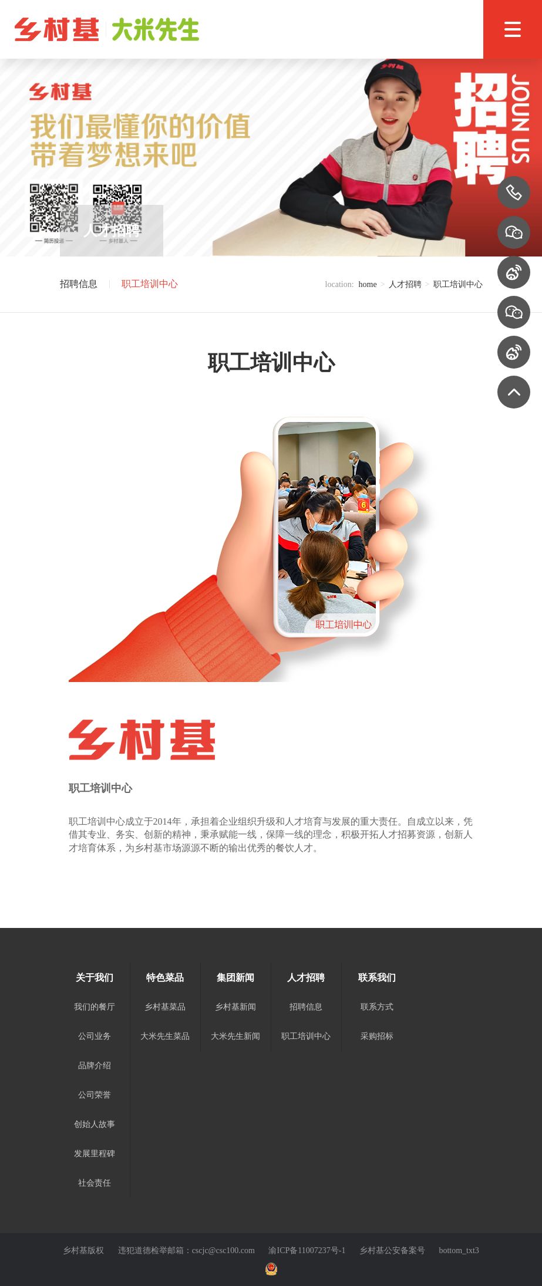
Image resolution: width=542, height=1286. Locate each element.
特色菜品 (165, 978)
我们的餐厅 (94, 1007)
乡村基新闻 (235, 1007)
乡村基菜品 (165, 1007)
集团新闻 (235, 978)
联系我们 (377, 978)
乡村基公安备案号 (392, 1250)
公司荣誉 (94, 1095)
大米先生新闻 (235, 1036)
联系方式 (377, 1007)
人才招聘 (405, 284)
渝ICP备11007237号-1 (306, 1250)
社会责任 (94, 1183)
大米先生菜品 (165, 1036)
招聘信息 (78, 284)
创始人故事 (94, 1124)
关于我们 (94, 978)
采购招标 (377, 1036)
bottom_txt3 (459, 1250)
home (368, 284)
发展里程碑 (94, 1153)
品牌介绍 (94, 1065)
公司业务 (94, 1036)
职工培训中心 (150, 284)
